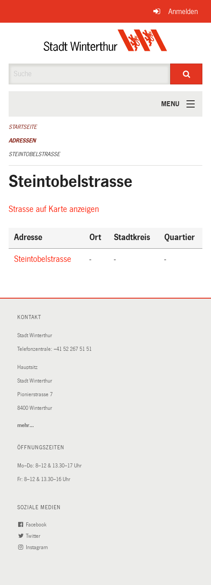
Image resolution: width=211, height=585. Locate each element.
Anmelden (183, 11)
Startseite (23, 127)
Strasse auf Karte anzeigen (55, 209)
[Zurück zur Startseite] (105, 43)
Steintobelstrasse (34, 154)
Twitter (30, 536)
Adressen (22, 141)
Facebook (33, 525)
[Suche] (186, 74)
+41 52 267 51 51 (73, 349)
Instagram (34, 548)
